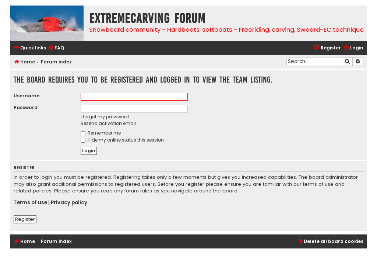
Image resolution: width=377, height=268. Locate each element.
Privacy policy (69, 202)
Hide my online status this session (122, 140)
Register (25, 219)
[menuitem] (56, 48)
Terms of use (30, 202)
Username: (27, 96)
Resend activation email (108, 123)
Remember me (101, 133)
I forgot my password (105, 116)
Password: (26, 107)
